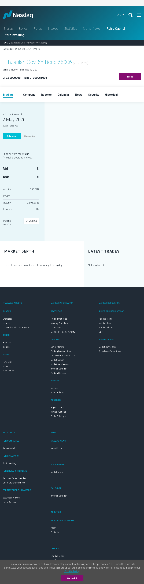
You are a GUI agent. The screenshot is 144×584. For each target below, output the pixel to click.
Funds (38, 28)
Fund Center (8, 370)
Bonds (23, 28)
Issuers (6, 323)
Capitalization (57, 327)
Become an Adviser (11, 498)
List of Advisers (10, 502)
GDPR (101, 332)
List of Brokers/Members (14, 483)
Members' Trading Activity (63, 332)
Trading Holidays (59, 373)
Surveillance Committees (110, 351)
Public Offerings (58, 416)
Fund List (7, 362)
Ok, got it (72, 578)
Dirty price (11, 136)
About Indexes (57, 392)
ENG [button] (119, 14)
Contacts (55, 532)
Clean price (29, 136)
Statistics (70, 28)
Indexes (53, 28)
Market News (92, 28)
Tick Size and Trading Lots (63, 355)
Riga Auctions (57, 407)
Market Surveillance (107, 347)
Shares (8, 28)
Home (5, 43)
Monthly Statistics (59, 323)
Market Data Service (59, 364)
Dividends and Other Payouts (16, 327)
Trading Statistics (59, 319)
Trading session (7, 222)
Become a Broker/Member (14, 478)
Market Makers (57, 360)
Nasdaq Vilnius (106, 327)
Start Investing (13, 35)
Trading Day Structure (61, 351)
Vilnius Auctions (58, 412)
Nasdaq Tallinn (106, 319)
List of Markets (57, 347)
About (53, 528)
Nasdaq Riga (105, 323)
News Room (56, 448)
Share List (7, 319)
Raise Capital (116, 28)
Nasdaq (21, 14)
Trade (130, 77)
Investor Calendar (59, 369)
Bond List (7, 342)
